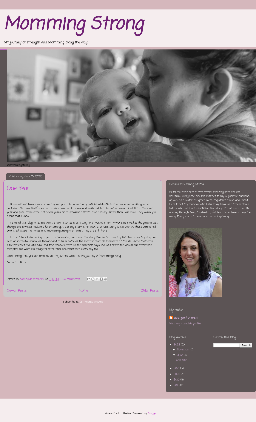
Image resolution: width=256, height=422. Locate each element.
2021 (177, 368)
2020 (177, 374)
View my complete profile (185, 324)
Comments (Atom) (91, 302)
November (184, 350)
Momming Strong (73, 25)
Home (83, 290)
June (180, 355)
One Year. (18, 188)
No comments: (71, 279)
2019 (177, 380)
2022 (177, 345)
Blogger (152, 413)
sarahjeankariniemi (186, 318)
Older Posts (150, 290)
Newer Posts (17, 290)
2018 (177, 385)
